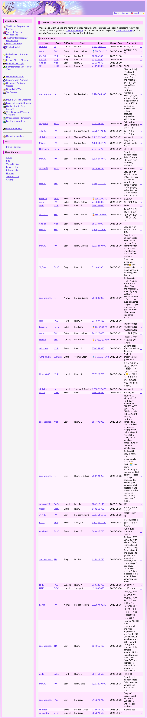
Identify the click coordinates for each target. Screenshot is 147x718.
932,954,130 (98, 710)
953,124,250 (98, 476)
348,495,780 (98, 531)
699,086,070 (98, 588)
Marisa (42, 340)
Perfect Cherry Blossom (17, 60)
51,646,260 (97, 267)
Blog (8, 161)
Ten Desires (11, 92)
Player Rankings (13, 147)
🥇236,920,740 (99, 199)
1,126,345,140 (99, 94)
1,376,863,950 (99, 159)
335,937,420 (98, 321)
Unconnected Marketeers (18, 118)
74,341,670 (97, 149)
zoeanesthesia (46, 94)
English (135, 13)
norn (41, 51)
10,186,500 (97, 56)
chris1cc (43, 47)
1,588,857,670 (99, 389)
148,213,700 (98, 509)
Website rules (12, 164)
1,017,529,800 (99, 684)
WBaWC (58, 357)
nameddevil (44, 713)
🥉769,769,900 (99, 215)
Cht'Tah (42, 56)
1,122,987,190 (99, 523)
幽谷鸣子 (43, 168)
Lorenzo (43, 199)
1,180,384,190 (99, 143)
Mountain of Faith (15, 77)
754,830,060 (98, 298)
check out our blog (125, 30)
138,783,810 (98, 123)
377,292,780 (98, 374)
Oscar (42, 393)
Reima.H (43, 605)
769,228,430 (98, 333)
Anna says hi (45, 357)
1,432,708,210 (99, 47)
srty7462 (43, 123)
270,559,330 (98, 348)
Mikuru (42, 143)
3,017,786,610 (99, 515)
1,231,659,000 (99, 246)
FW (55, 51)
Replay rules (12, 167)
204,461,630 (98, 674)
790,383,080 (98, 205)
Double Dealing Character (18, 100)
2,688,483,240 (99, 605)
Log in (116, 13)
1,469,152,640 (99, 137)
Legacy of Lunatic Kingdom (19, 103)
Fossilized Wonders (15, 121)
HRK (41, 585)
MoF (56, 56)
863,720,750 (98, 585)
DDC (56, 66)
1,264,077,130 (99, 184)
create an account (74, 30)
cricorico (43, 348)
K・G (41, 523)
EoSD (56, 123)
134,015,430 (98, 646)
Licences (10, 173)
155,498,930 (98, 422)
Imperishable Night (15, 63)
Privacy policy (13, 170)
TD (55, 559)
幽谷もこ (43, 214)
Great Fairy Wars (14, 89)
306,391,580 (98, 713)
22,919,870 (97, 63)
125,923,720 (98, 559)
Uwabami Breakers (15, 136)
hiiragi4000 (44, 374)
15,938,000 (97, 224)
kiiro (41, 321)
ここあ (42, 515)
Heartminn (44, 149)
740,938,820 (98, 66)
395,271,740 (98, 700)
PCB (56, 321)
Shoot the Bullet (14, 129)
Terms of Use (12, 177)
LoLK (56, 393)
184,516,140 (98, 504)
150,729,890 (98, 393)
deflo (41, 205)
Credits (9, 180)
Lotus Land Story (14, 44)
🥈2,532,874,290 (100, 357)
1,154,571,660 (99, 229)
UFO (56, 713)
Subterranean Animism (17, 80)
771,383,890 (98, 202)
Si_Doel (42, 267)
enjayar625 (44, 504)
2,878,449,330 (99, 131)
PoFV (56, 149)
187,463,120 (98, 168)
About (9, 158)
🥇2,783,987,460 (100, 340)
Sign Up (125, 13)
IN (55, 47)
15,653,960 (97, 59)
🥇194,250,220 (99, 327)
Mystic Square (13, 47)
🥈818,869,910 (99, 51)
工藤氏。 (43, 131)
